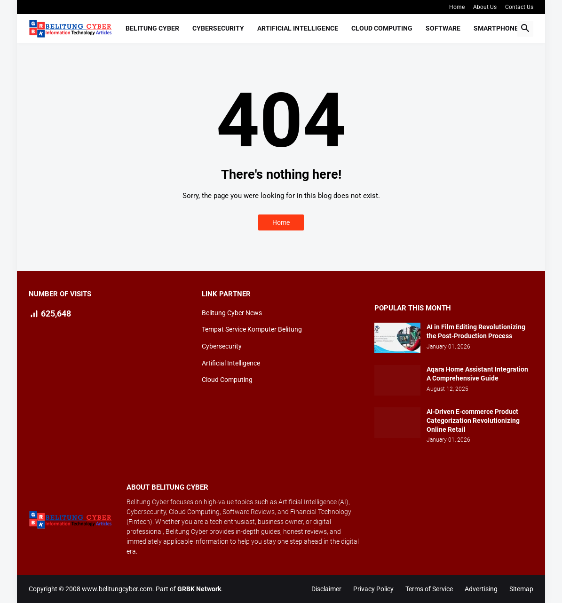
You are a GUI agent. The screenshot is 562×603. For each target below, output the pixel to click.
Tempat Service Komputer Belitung (252, 329)
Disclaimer (326, 589)
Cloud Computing (381, 28)
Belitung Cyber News (232, 313)
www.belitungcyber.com (117, 589)
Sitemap (521, 589)
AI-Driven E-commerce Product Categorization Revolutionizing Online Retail (473, 420)
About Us (485, 7)
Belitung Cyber (152, 28)
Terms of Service (429, 589)
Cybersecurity (218, 28)
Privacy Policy (373, 589)
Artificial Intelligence (297, 28)
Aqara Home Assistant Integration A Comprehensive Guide (477, 373)
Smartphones (498, 28)
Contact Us (519, 7)
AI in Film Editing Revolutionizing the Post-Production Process (476, 331)
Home (457, 7)
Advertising (481, 589)
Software (443, 28)
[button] (525, 29)
